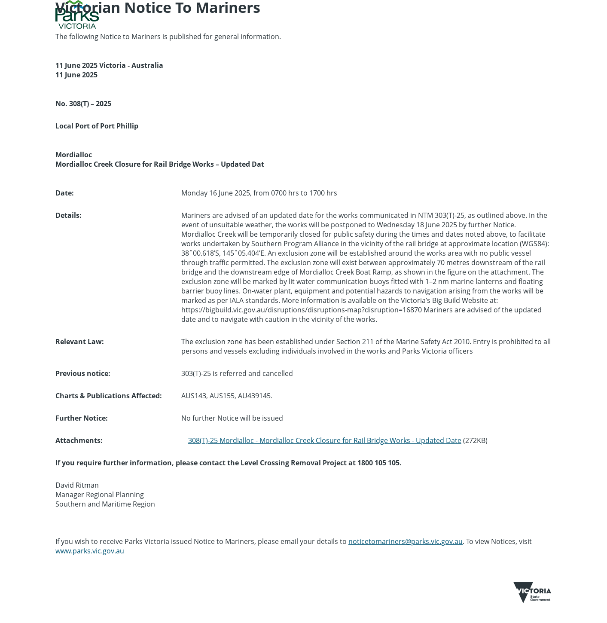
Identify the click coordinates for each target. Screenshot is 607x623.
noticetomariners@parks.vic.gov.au (405, 541)
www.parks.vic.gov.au (89, 551)
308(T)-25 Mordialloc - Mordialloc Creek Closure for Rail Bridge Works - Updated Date (324, 440)
